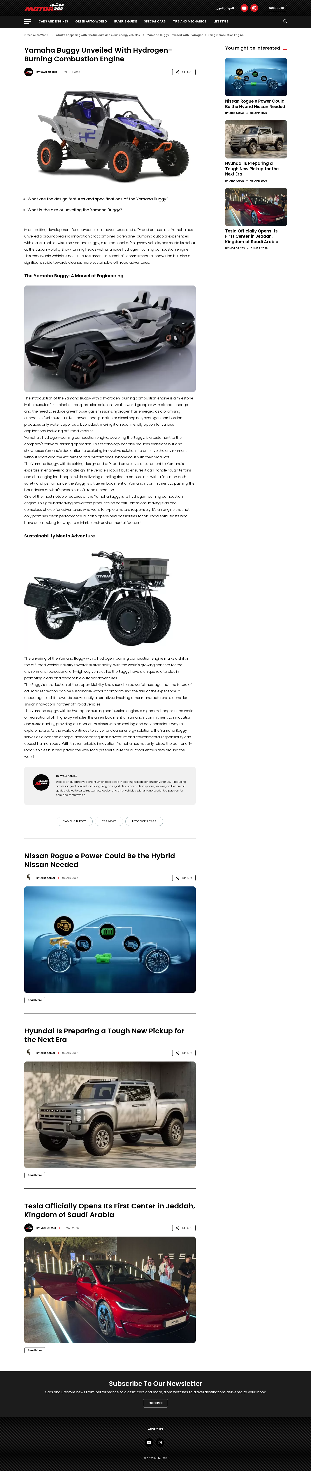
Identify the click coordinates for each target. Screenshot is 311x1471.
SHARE (184, 72)
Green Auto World (91, 21)
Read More (35, 1000)
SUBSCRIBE (277, 8)
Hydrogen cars (145, 821)
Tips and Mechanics (189, 21)
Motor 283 (48, 1228)
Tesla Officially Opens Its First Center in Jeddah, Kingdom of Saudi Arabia (253, 240)
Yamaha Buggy (74, 821)
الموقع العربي (224, 8)
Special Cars (155, 21)
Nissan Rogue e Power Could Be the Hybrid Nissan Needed (255, 106)
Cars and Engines (53, 21)
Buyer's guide (125, 21)
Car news (109, 821)
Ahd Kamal (48, 877)
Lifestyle (221, 21)
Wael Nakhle (49, 72)
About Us (155, 1430)
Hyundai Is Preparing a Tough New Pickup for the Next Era (253, 173)
